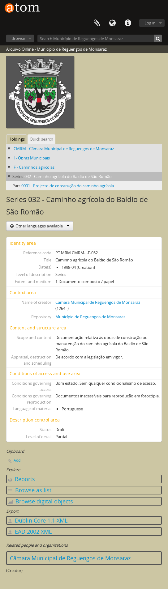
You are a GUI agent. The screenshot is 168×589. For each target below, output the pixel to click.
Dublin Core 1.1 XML (37, 520)
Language (112, 23)
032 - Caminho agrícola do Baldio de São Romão (68, 176)
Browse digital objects (40, 501)
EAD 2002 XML (30, 531)
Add (17, 460)
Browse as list (29, 490)
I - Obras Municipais (32, 158)
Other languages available (42, 226)
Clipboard (97, 23)
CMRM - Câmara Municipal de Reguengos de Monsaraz (64, 148)
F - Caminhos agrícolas (34, 167)
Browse (18, 38)
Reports (21, 479)
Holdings (16, 139)
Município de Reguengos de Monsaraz (90, 317)
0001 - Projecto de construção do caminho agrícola (67, 186)
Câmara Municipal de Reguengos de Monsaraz (97, 302)
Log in (150, 23)
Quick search (41, 139)
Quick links (128, 23)
